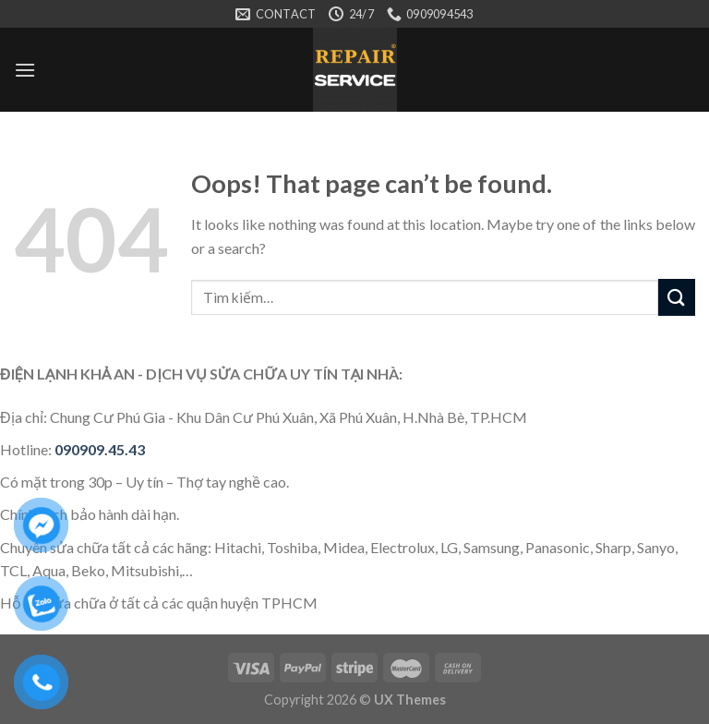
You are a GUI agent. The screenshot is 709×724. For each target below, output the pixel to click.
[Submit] (676, 297)
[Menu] (25, 69)
